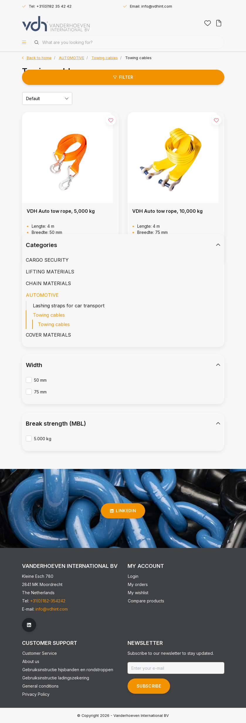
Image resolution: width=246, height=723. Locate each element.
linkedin (123, 510)
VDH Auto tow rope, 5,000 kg (61, 211)
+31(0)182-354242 (47, 600)
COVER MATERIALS (48, 335)
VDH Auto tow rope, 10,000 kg (167, 211)
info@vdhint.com (51, 609)
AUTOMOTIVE (42, 295)
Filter (123, 77)
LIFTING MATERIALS (50, 272)
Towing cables (138, 58)
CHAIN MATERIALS (48, 283)
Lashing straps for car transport (68, 306)
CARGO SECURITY (47, 260)
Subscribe (149, 685)
